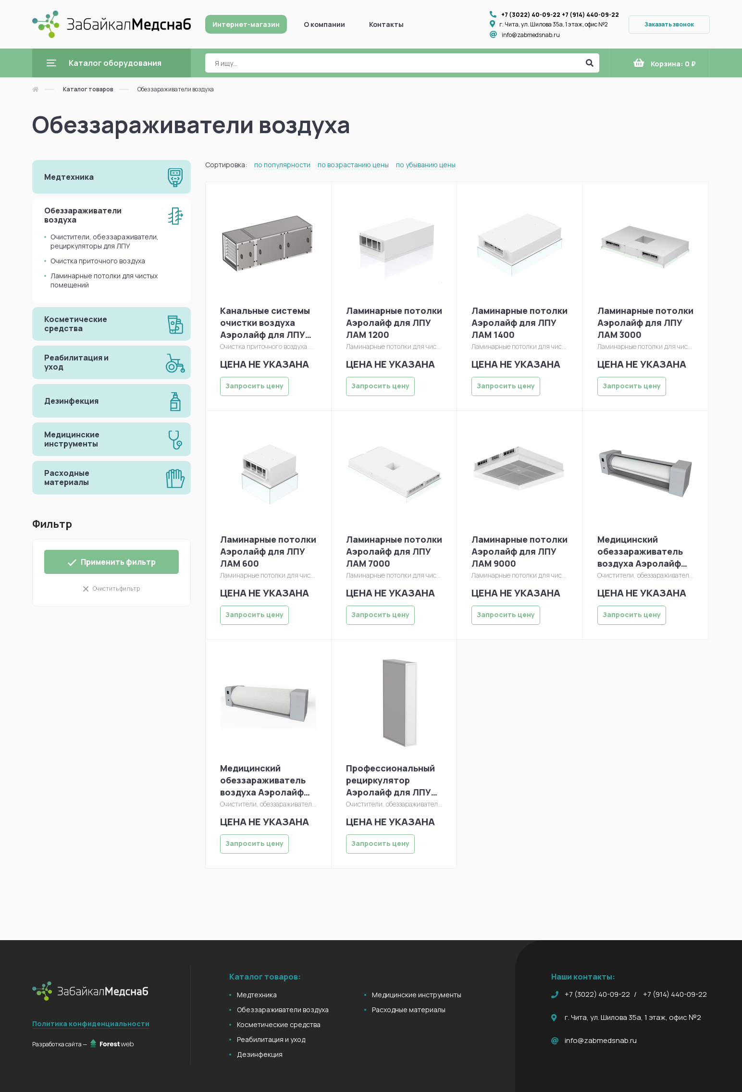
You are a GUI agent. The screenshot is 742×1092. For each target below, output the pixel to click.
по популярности (282, 164)
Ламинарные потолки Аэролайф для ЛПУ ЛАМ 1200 (394, 322)
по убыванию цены (426, 164)
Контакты (386, 24)
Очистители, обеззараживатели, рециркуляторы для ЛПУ (104, 241)
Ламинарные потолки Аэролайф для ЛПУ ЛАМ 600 (268, 551)
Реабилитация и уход (271, 1039)
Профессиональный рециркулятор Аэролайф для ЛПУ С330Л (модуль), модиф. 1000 (390, 780)
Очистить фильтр (116, 588)
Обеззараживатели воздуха (283, 1009)
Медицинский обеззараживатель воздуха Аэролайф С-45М (640, 552)
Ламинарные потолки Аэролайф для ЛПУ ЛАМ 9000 (519, 551)
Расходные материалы (408, 1009)
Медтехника (257, 994)
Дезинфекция (260, 1054)
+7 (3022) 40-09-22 (530, 15)
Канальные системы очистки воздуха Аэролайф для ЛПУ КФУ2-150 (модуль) (265, 323)
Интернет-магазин (246, 24)
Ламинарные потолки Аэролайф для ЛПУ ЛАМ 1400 (519, 322)
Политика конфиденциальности (90, 1023)
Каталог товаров (88, 89)
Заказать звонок (669, 24)
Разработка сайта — (83, 1044)
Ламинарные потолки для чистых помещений (104, 280)
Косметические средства (279, 1024)
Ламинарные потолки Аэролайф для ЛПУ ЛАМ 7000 (394, 551)
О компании (324, 24)
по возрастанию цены (353, 164)
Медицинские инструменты (416, 994)
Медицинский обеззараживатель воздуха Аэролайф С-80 (263, 780)
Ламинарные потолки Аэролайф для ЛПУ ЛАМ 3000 (645, 322)
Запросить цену (254, 385)
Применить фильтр (111, 562)
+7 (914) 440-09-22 (590, 15)
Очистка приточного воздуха (97, 260)
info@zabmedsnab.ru (531, 35)
